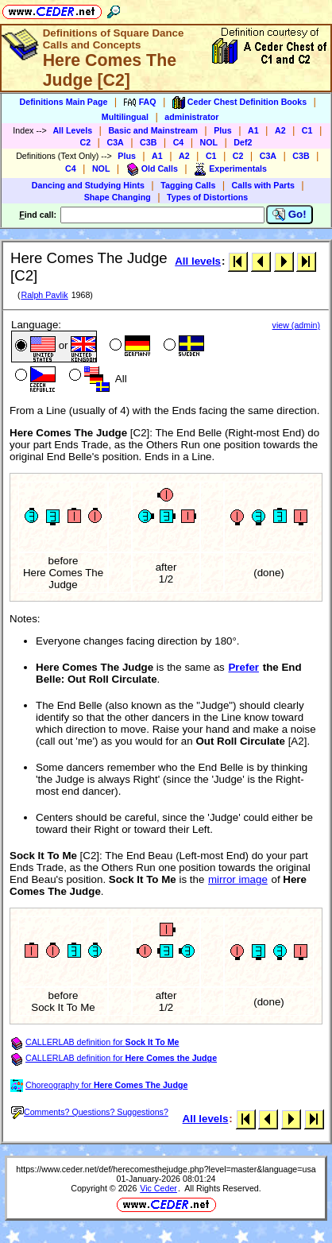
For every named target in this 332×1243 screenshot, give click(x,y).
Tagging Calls (187, 185)
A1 (253, 130)
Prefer (243, 667)
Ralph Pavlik (44, 295)
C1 (307, 130)
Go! (289, 214)
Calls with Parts (263, 185)
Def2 (243, 142)
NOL (209, 142)
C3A (114, 142)
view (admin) (296, 325)
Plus (223, 130)
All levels (198, 261)
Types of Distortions (207, 197)
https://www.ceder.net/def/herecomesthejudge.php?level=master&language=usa (165, 1169)
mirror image (238, 879)
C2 (85, 142)
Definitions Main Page (64, 101)
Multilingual (125, 117)
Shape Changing (117, 197)
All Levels (72, 130)
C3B (148, 142)
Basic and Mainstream (153, 130)
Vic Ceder (158, 1188)
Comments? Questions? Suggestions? (89, 1112)
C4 (178, 142)
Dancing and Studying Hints (88, 185)
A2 (280, 130)
